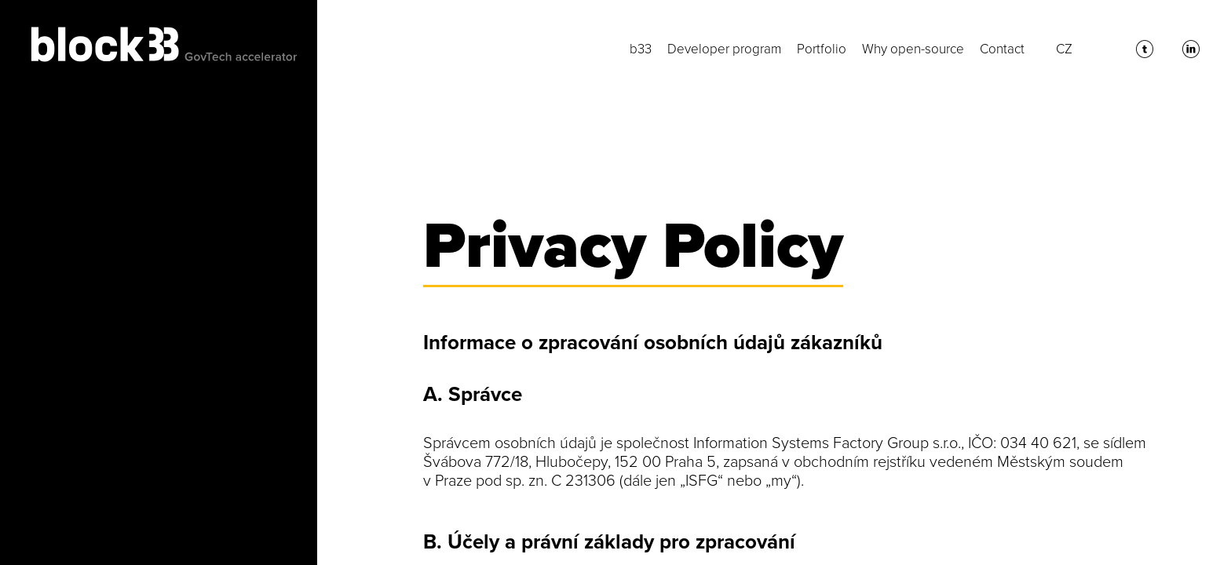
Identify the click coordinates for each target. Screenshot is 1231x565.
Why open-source (913, 49)
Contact (1002, 49)
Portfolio (821, 49)
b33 (641, 49)
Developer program (724, 49)
